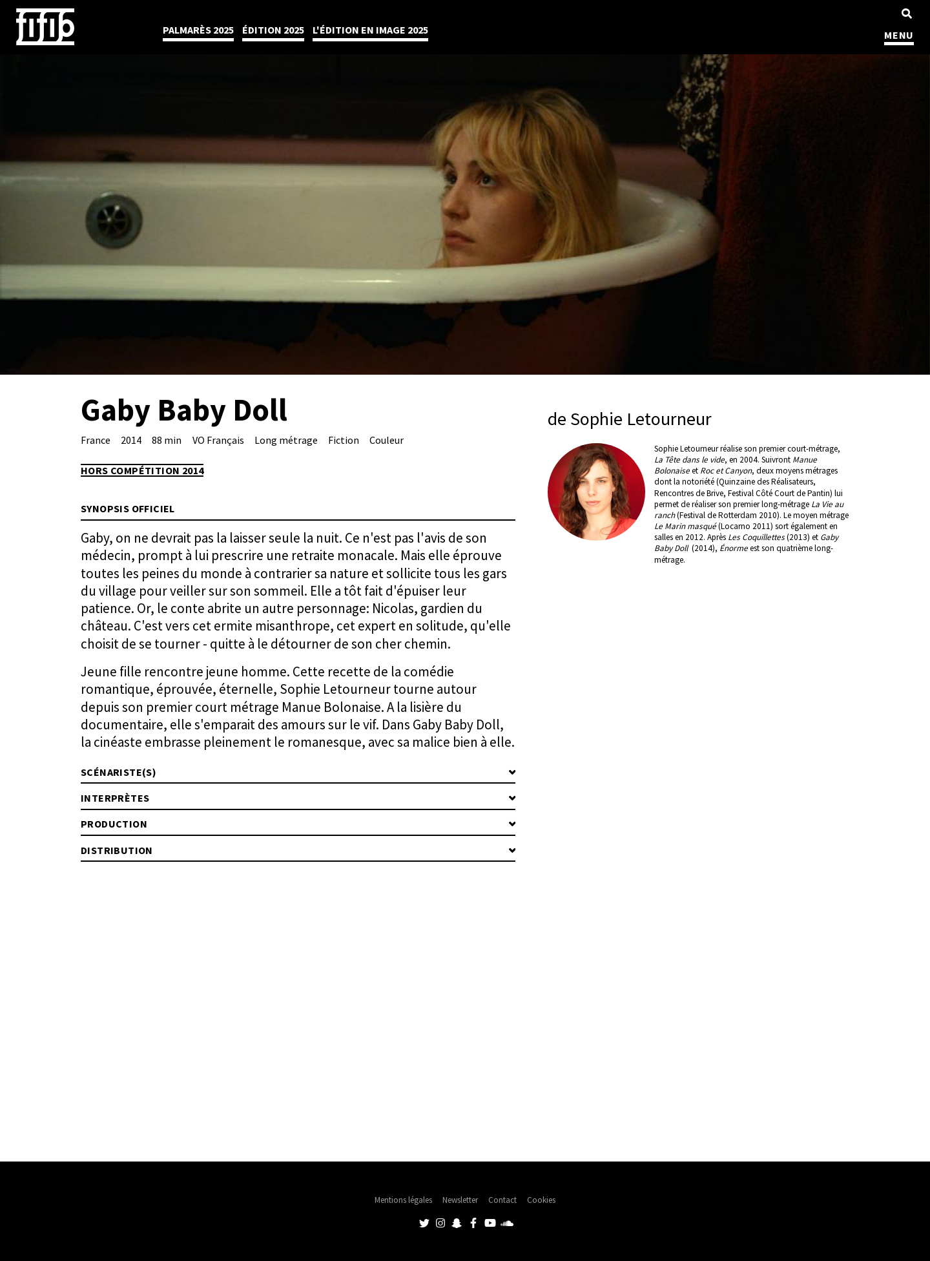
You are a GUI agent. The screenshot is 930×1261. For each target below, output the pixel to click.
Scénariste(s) (118, 772)
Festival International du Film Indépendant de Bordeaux (45, 26)
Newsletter (460, 1199)
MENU (899, 34)
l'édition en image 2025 (370, 29)
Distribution (117, 850)
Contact (502, 1199)
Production (114, 823)
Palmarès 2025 (198, 29)
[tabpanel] (465, 187)
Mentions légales (403, 1199)
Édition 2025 (273, 29)
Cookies (541, 1199)
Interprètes (115, 797)
